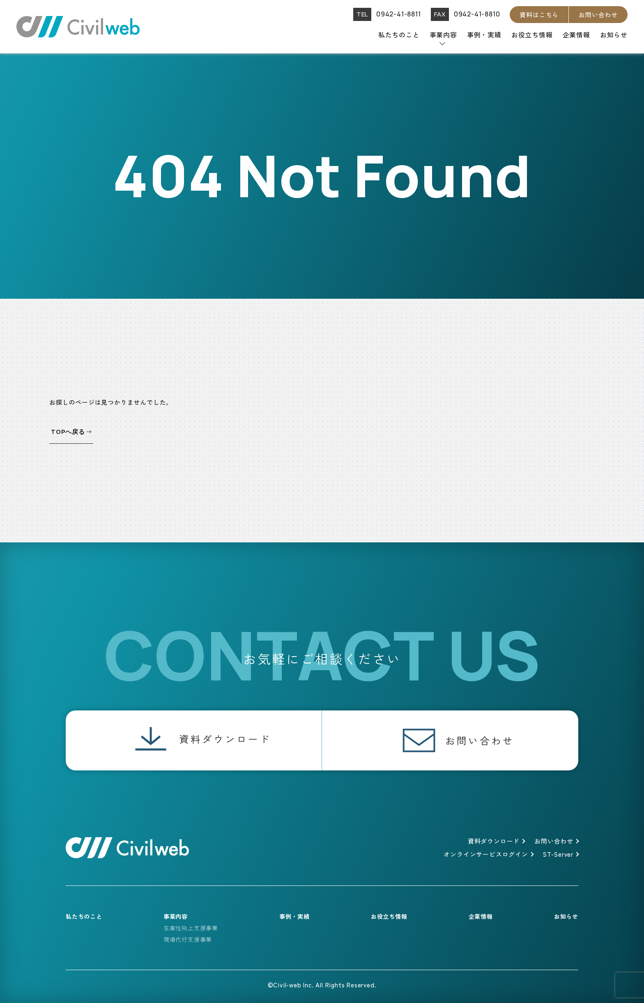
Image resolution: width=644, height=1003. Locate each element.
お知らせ (614, 34)
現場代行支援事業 (187, 939)
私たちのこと (399, 34)
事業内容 (443, 34)
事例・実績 (484, 34)
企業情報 (576, 34)
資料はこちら (539, 14)
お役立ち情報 (532, 34)
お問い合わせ (598, 14)
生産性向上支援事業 (190, 928)
